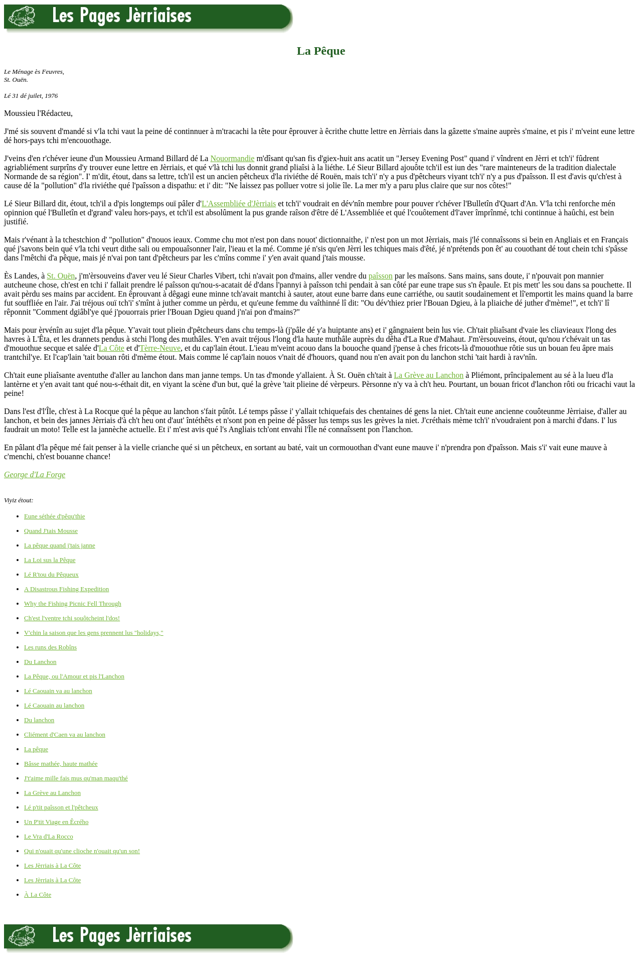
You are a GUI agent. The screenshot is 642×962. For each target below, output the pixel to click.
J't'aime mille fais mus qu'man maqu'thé (76, 778)
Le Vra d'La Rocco (48, 836)
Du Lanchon (40, 661)
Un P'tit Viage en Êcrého (56, 822)
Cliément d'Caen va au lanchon (64, 734)
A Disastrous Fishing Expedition (66, 589)
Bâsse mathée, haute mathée (61, 763)
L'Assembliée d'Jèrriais (239, 203)
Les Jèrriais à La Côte (52, 865)
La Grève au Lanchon (428, 375)
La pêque (36, 749)
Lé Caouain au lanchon (54, 705)
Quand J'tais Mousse (51, 530)
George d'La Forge (34, 474)
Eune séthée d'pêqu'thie (54, 516)
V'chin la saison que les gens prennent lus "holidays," (94, 632)
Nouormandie (232, 158)
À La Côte (37, 894)
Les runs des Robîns (50, 647)
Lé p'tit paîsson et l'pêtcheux (61, 807)
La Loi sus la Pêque (50, 560)
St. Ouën (61, 275)
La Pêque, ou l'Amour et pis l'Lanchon (74, 676)
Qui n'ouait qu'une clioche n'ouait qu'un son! (82, 851)
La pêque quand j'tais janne (59, 545)
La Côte (111, 348)
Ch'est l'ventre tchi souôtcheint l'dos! (72, 618)
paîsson (381, 275)
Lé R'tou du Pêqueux (51, 574)
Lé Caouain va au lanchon (58, 691)
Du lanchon (39, 720)
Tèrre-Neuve (160, 348)
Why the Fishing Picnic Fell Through (72, 603)
